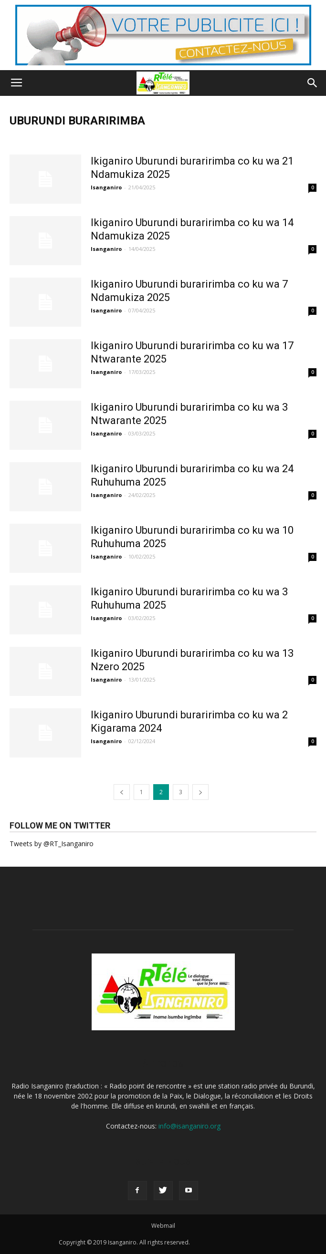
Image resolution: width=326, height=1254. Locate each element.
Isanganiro (106, 187)
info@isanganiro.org (189, 1125)
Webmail (163, 1226)
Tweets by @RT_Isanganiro (52, 843)
